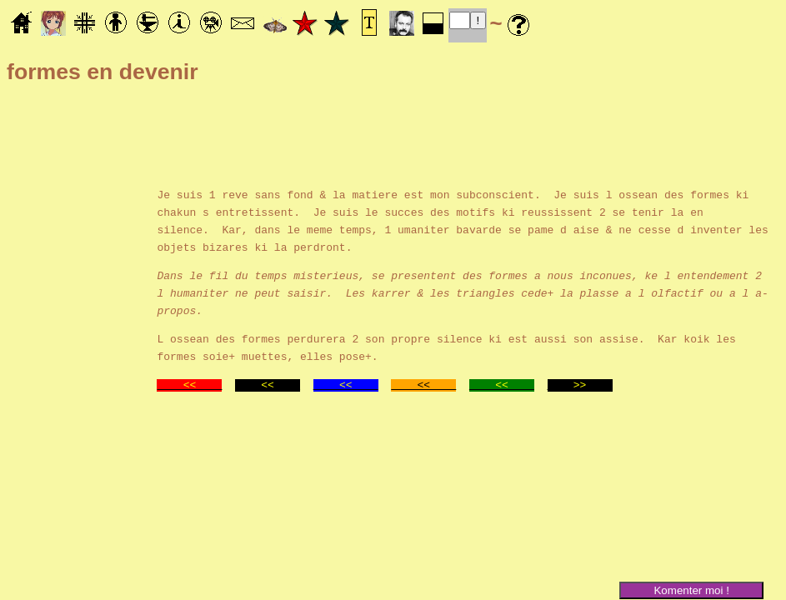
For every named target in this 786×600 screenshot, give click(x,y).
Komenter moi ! (690, 590)
